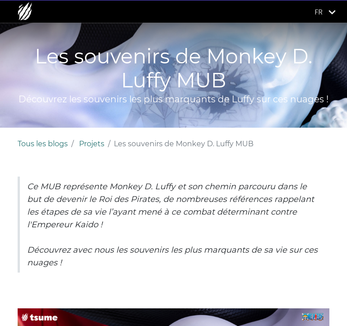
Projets (91, 143)
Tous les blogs (43, 143)
